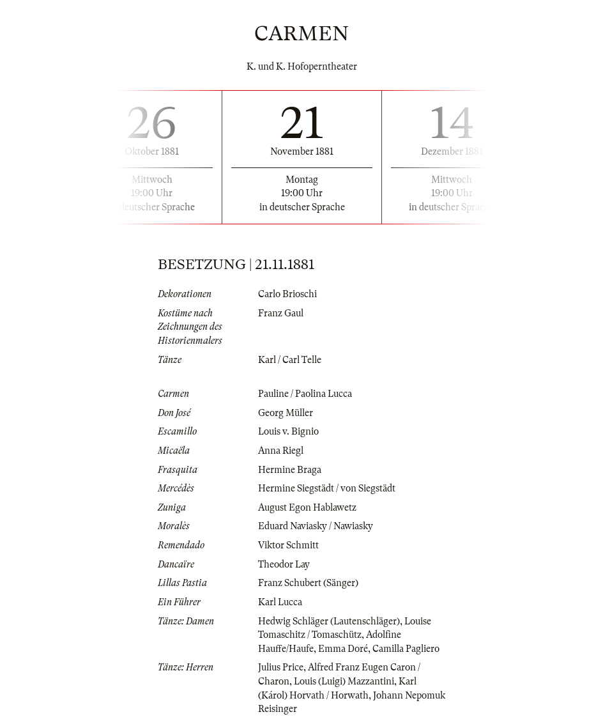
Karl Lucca (280, 602)
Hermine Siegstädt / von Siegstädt (326, 488)
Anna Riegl (280, 450)
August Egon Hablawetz (307, 507)
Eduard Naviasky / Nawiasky (315, 526)
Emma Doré (343, 649)
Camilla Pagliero (405, 649)
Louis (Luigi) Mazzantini (344, 681)
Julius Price (280, 667)
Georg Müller (285, 413)
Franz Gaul (280, 313)
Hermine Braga (289, 470)
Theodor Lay (284, 564)
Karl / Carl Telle (289, 360)
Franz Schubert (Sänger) (308, 583)
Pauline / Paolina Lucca (305, 394)
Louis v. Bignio (288, 431)
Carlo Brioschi (287, 294)
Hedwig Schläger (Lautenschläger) (329, 621)
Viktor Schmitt (288, 545)
